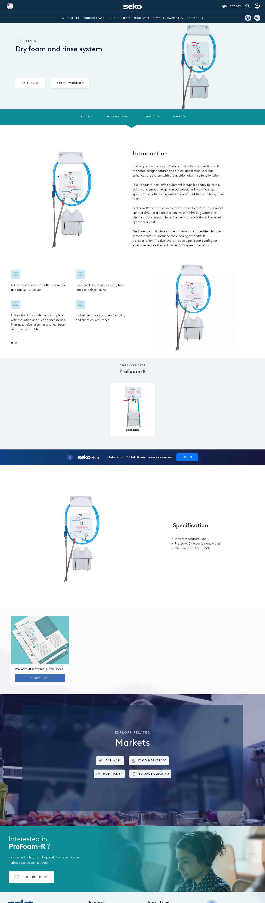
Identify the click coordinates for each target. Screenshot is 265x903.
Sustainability (173, 18)
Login (187, 457)
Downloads (150, 116)
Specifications (117, 116)
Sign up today (231, 6)
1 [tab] (12, 343)
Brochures (141, 18)
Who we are (71, 18)
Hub (112, 18)
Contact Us (195, 18)
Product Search (95, 18)
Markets (124, 18)
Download (40, 678)
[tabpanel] (71, 301)
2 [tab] (16, 343)
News (156, 18)
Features (86, 116)
